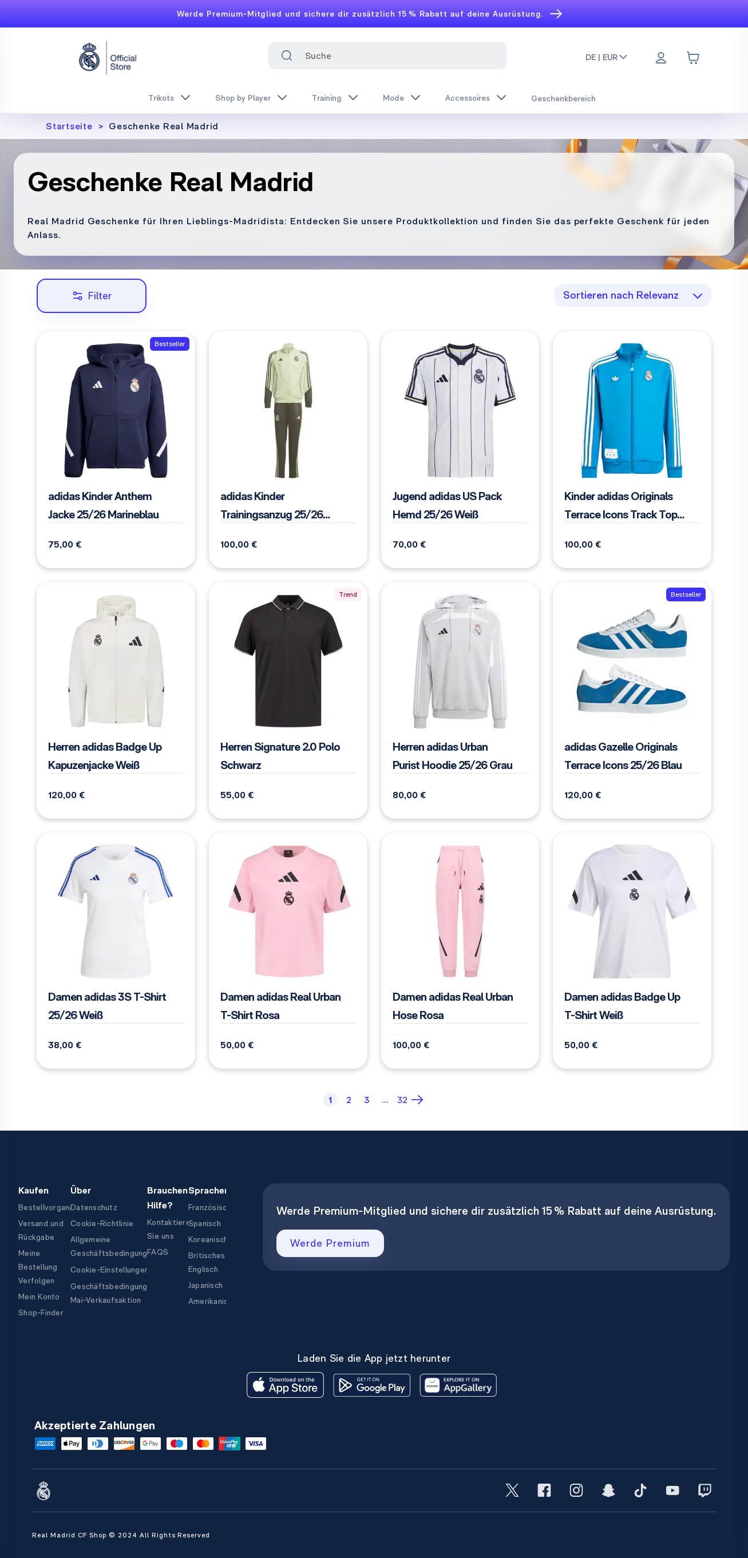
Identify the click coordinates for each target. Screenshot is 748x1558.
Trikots (161, 97)
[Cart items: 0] (693, 58)
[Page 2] (349, 1099)
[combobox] (387, 55)
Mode (393, 97)
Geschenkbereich (563, 98)
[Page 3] (367, 1099)
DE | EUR (607, 57)
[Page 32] (402, 1099)
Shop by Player (243, 97)
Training (327, 97)
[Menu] (661, 59)
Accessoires (467, 97)
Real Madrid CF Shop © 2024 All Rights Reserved (121, 1535)
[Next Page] (418, 1100)
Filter (92, 296)
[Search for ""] (287, 55)
